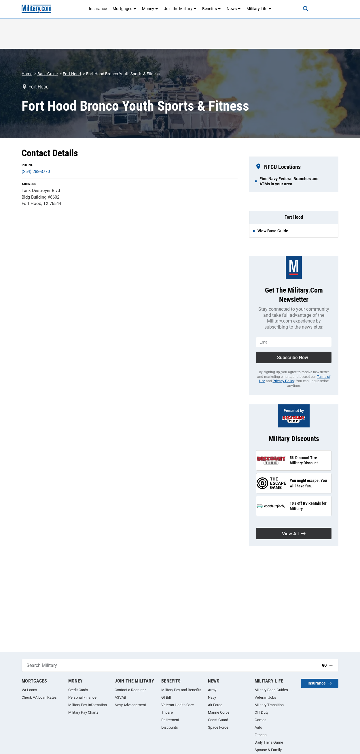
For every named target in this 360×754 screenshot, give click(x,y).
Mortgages (124, 9)
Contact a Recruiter (130, 690)
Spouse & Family (268, 750)
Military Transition (269, 705)
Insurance (98, 9)
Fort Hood (72, 73)
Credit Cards (78, 690)
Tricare (167, 712)
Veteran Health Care (177, 705)
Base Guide (47, 73)
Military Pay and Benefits (181, 690)
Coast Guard (218, 720)
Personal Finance (82, 697)
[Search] (305, 8)
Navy (212, 697)
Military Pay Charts (83, 712)
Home (27, 73)
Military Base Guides (271, 690)
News (234, 9)
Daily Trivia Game (269, 742)
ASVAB (120, 697)
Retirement (170, 720)
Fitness (261, 735)
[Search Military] (169, 665)
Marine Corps (219, 712)
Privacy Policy (283, 381)
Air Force (215, 705)
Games (260, 720)
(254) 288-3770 (36, 171)
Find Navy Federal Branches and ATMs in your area (289, 181)
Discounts (169, 727)
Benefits (211, 9)
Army (212, 690)
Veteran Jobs (265, 697)
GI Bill (166, 697)
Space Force (218, 727)
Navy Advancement (130, 705)
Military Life (259, 9)
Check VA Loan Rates (39, 697)
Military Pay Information (87, 705)
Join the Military (180, 9)
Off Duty (261, 712)
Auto (258, 727)
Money (150, 9)
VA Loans (29, 690)
